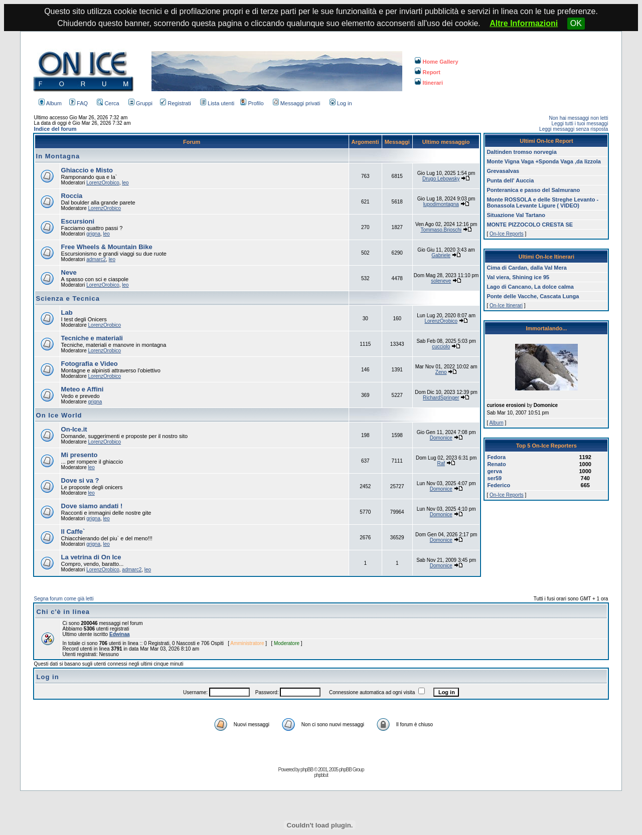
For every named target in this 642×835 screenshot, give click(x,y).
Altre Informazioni (524, 23)
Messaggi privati (296, 103)
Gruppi (140, 103)
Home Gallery (436, 62)
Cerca (108, 103)
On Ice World (59, 415)
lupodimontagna (441, 204)
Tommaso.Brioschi (440, 230)
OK (576, 23)
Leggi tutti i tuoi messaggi (580, 123)
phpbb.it (321, 775)
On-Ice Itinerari (506, 305)
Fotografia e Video (89, 363)
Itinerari (429, 83)
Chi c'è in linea (63, 611)
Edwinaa (119, 634)
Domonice (441, 438)
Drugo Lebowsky (440, 178)
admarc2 (96, 259)
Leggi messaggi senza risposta (573, 129)
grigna (93, 234)
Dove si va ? (80, 480)
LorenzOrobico (102, 182)
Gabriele (440, 255)
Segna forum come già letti (64, 598)
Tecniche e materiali (92, 338)
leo (125, 182)
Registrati (175, 103)
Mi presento (79, 455)
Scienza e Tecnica (68, 298)
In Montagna (58, 156)
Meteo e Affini (82, 389)
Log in (341, 103)
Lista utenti (217, 103)
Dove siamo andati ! (92, 506)
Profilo (251, 103)
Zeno (441, 372)
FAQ (78, 103)
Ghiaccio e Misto (87, 170)
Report (427, 72)
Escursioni (77, 221)
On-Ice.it (74, 429)
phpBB (306, 769)
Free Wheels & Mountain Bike (106, 247)
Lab (67, 312)
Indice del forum (55, 129)
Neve (69, 272)
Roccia (72, 195)
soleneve (441, 281)
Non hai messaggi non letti (578, 118)
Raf (441, 463)
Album (50, 103)
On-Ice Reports (507, 234)
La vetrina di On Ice (91, 557)
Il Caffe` (73, 531)
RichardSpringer (441, 397)
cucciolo (441, 346)
